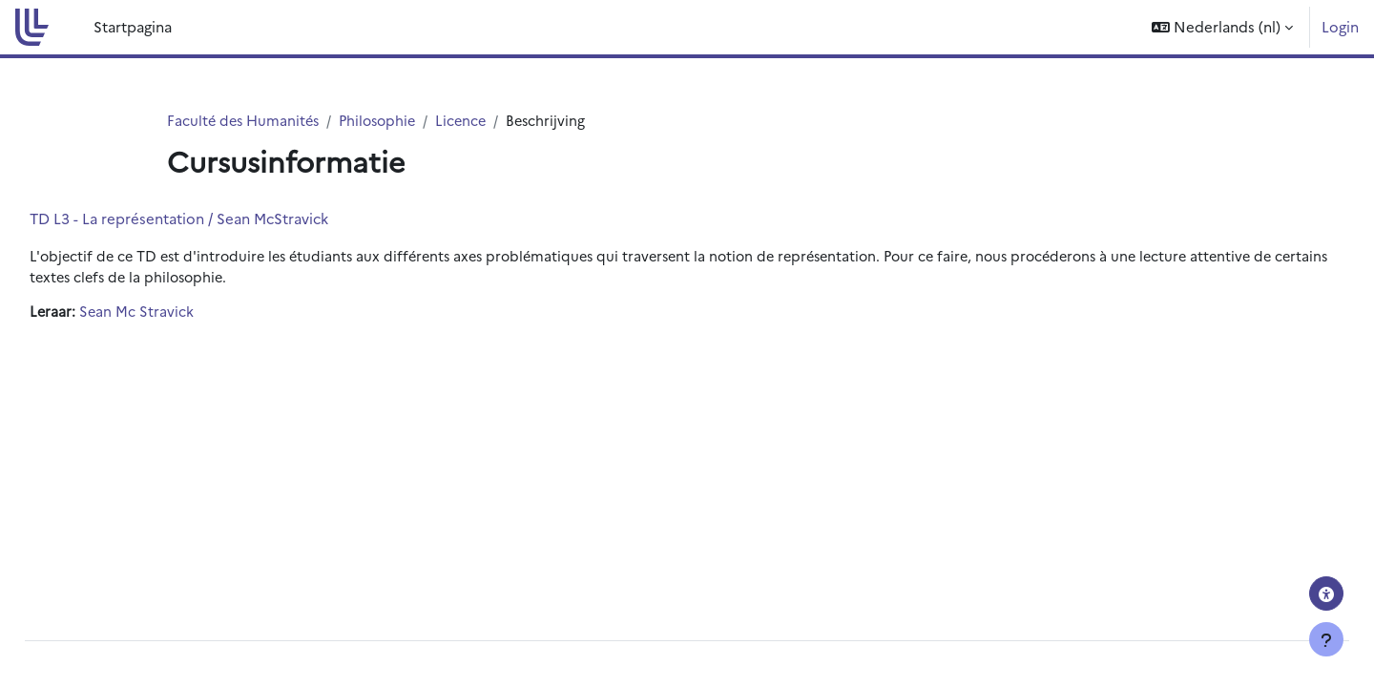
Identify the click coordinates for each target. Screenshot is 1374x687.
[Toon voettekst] (1326, 639)
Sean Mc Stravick (181, 314)
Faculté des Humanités (245, 121)
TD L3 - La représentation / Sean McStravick (222, 219)
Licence (472, 121)
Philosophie (385, 121)
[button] (1222, 27)
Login (1340, 26)
